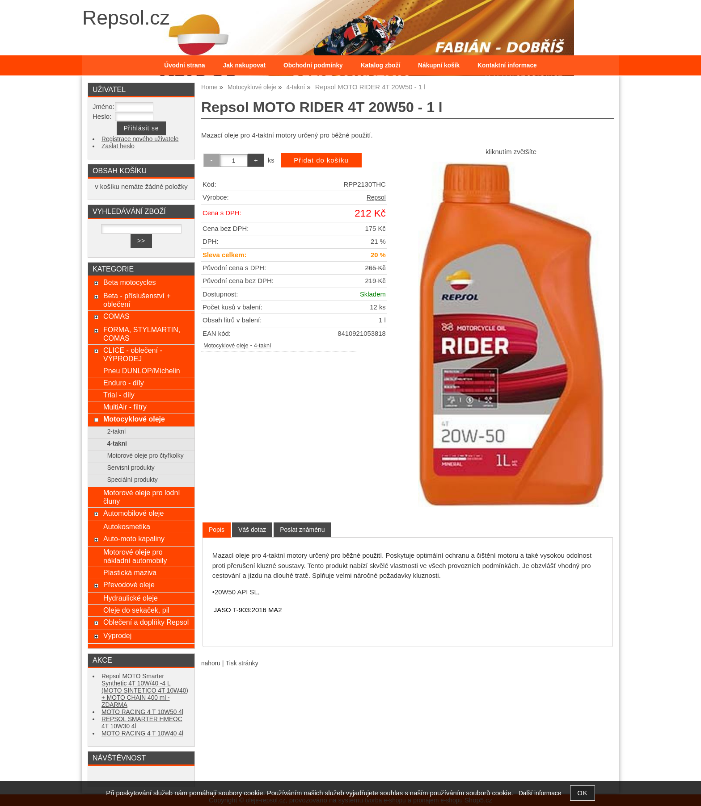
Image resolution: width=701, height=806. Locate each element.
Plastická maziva (129, 572)
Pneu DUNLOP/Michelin (141, 371)
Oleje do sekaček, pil (136, 610)
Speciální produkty (132, 479)
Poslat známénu (302, 529)
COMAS (116, 316)
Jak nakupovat (244, 65)
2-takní (116, 431)
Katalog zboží (380, 65)
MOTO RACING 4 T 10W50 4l (142, 712)
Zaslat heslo (118, 146)
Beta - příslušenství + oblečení (137, 300)
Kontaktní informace (507, 65)
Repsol (376, 197)
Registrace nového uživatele (139, 139)
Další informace (540, 793)
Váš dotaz (252, 529)
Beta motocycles (129, 282)
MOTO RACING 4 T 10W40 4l (142, 733)
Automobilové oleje (133, 513)
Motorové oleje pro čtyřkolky (145, 455)
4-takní (262, 345)
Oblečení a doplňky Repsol (146, 622)
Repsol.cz (126, 18)
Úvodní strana (184, 65)
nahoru (210, 663)
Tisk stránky (242, 663)
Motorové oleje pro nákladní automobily (135, 556)
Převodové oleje (129, 584)
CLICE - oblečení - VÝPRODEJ (132, 354)
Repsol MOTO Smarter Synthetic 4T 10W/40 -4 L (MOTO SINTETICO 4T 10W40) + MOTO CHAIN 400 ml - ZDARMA (144, 690)
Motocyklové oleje (226, 345)
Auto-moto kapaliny (134, 539)
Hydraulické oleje (130, 598)
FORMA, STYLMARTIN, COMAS (141, 334)
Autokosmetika (126, 526)
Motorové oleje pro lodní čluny (141, 497)
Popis (216, 529)
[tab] (217, 529)
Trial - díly (119, 395)
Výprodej (117, 635)
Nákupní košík (439, 65)
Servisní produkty (131, 467)
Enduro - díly (123, 383)
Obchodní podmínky (313, 65)
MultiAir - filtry (125, 407)
